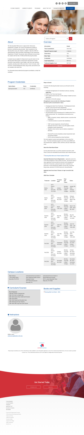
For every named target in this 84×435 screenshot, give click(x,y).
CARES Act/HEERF (10, 417)
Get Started (70, 8)
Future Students (15, 8)
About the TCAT (47, 8)
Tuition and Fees (9, 415)
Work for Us (8, 424)
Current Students (27, 8)
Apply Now (60, 65)
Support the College (10, 420)
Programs (37, 8)
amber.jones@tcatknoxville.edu (15, 336)
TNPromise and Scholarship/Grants (13, 414)
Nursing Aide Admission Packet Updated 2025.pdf (57, 155)
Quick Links (73, 3)
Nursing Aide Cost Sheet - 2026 (52, 292)
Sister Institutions (9, 422)
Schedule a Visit (33, 387)
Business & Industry (59, 8)
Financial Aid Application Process (13, 412)
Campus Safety (9, 419)
